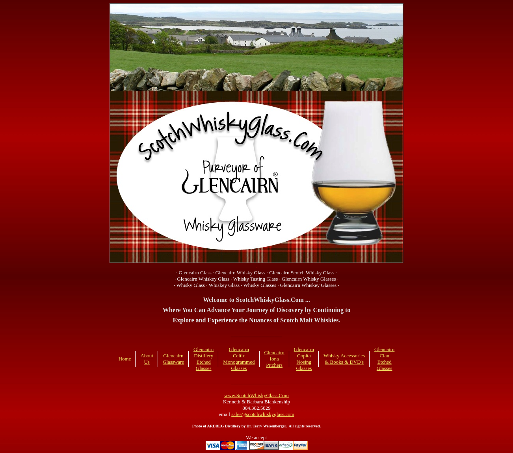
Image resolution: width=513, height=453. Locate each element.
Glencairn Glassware (173, 359)
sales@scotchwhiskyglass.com (262, 414)
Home (125, 359)
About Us (146, 359)
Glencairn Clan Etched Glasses (384, 358)
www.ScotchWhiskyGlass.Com (256, 395)
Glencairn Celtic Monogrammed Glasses (239, 358)
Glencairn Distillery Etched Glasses (203, 358)
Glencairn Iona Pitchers (274, 358)
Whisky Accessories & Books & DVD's (344, 359)
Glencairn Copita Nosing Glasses (304, 358)
